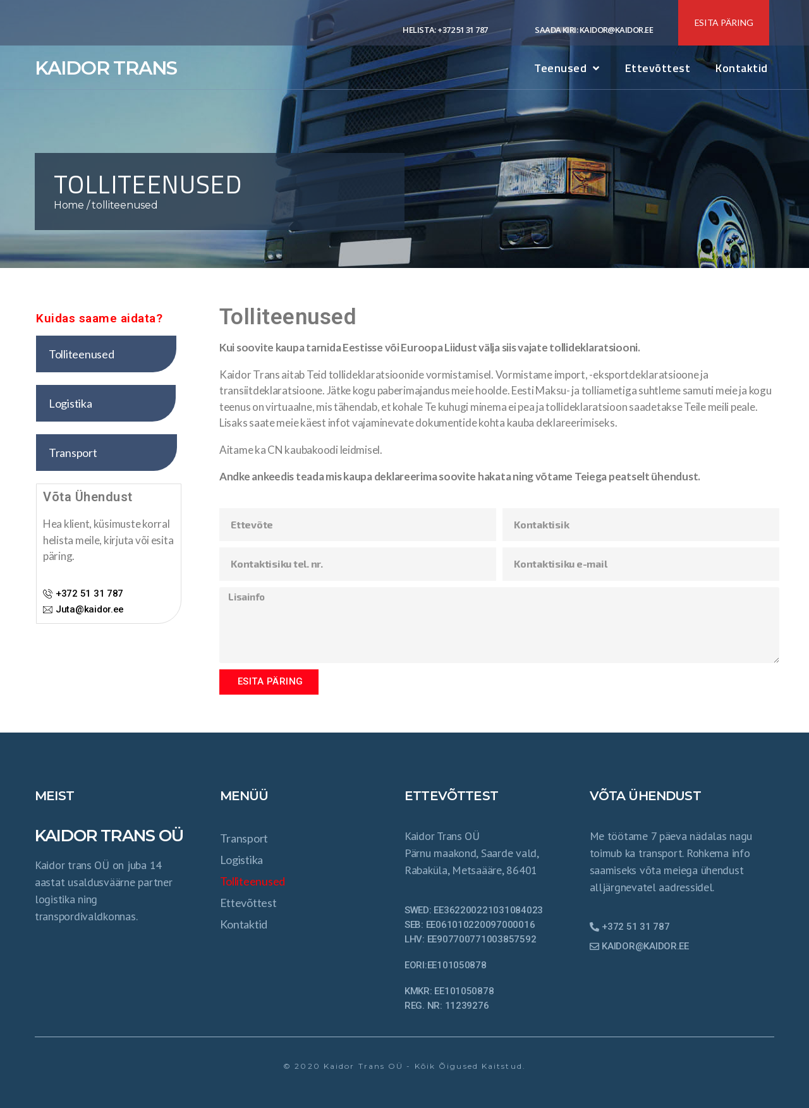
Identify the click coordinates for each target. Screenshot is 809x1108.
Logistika (242, 860)
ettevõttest (658, 67)
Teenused (567, 68)
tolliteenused (253, 881)
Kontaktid (741, 67)
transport (244, 838)
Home (69, 205)
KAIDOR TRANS (106, 68)
